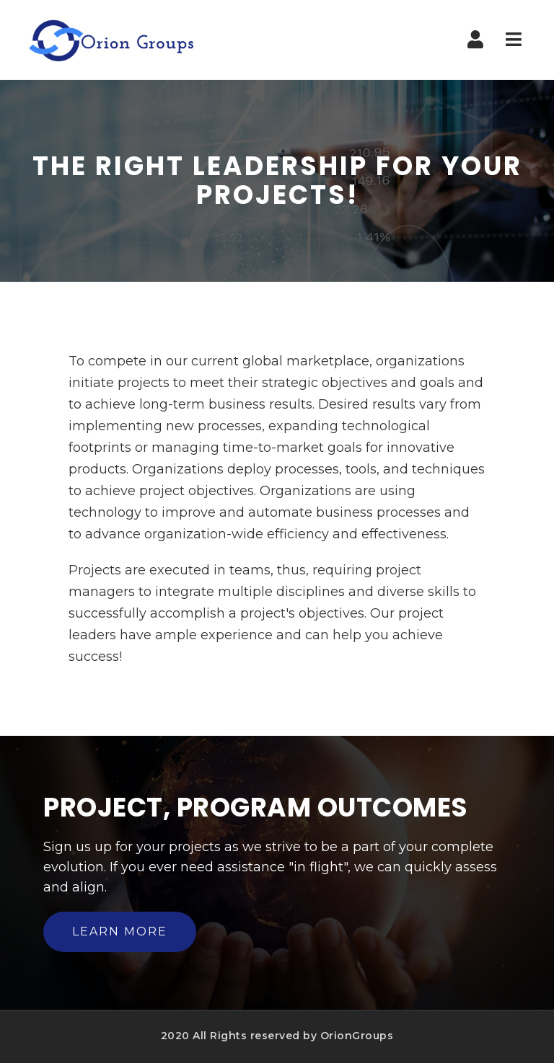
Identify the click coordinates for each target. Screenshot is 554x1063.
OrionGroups (357, 1035)
